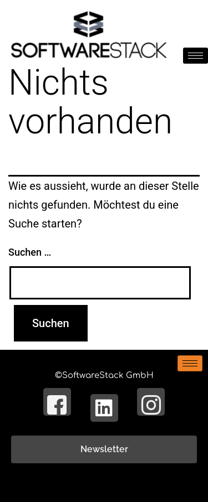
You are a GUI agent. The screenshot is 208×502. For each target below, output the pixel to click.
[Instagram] (151, 402)
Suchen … (29, 252)
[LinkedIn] (104, 408)
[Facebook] (57, 402)
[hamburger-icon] (195, 56)
